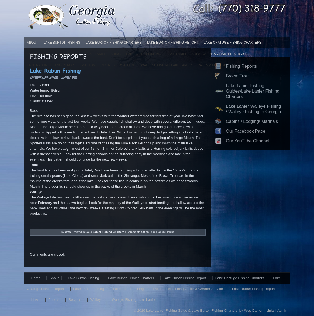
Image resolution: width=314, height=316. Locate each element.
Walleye (96, 300)
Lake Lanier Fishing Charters (104, 231)
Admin (282, 310)
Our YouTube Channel (247, 140)
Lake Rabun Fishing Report (253, 289)
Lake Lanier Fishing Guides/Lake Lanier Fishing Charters (253, 91)
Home (35, 278)
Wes (68, 231)
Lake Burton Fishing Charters (114, 42)
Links (35, 300)
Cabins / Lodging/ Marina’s (252, 121)
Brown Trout (238, 75)
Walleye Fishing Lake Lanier (134, 300)
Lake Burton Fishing (61, 42)
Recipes (74, 300)
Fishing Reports (241, 66)
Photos (53, 300)
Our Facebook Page (245, 131)
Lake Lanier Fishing (88, 289)
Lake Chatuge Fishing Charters (232, 42)
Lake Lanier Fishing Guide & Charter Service (188, 289)
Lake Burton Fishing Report (172, 42)
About (32, 42)
